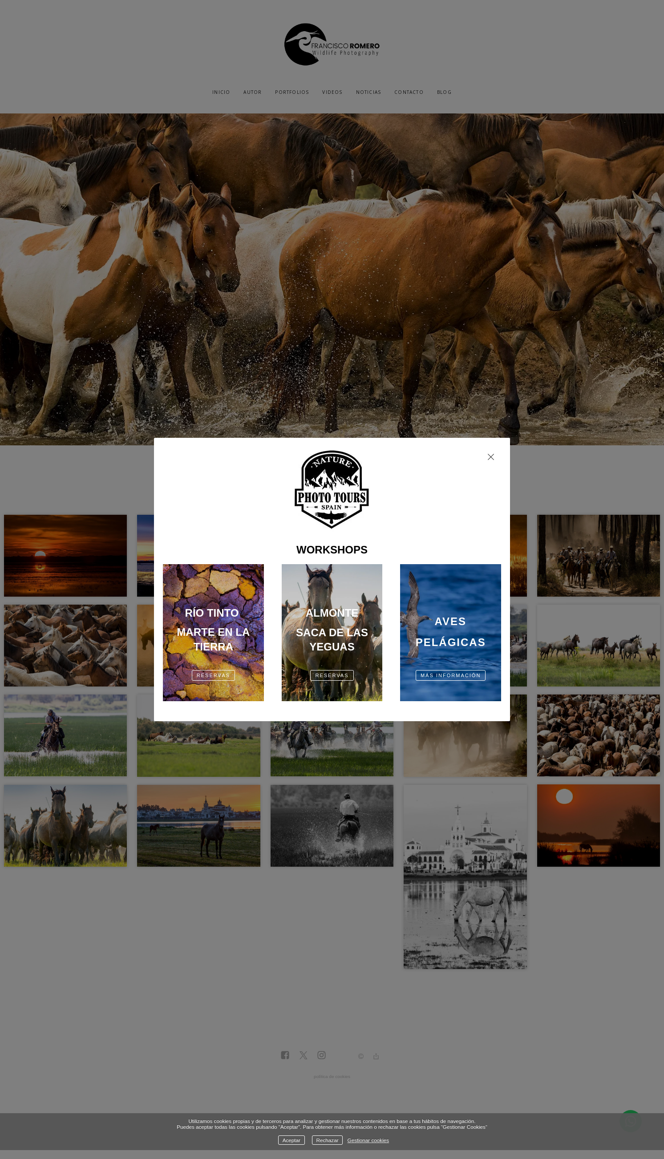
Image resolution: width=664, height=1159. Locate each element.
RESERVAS (213, 675)
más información (451, 675)
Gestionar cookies (368, 1140)
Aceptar (291, 1140)
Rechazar (327, 1140)
